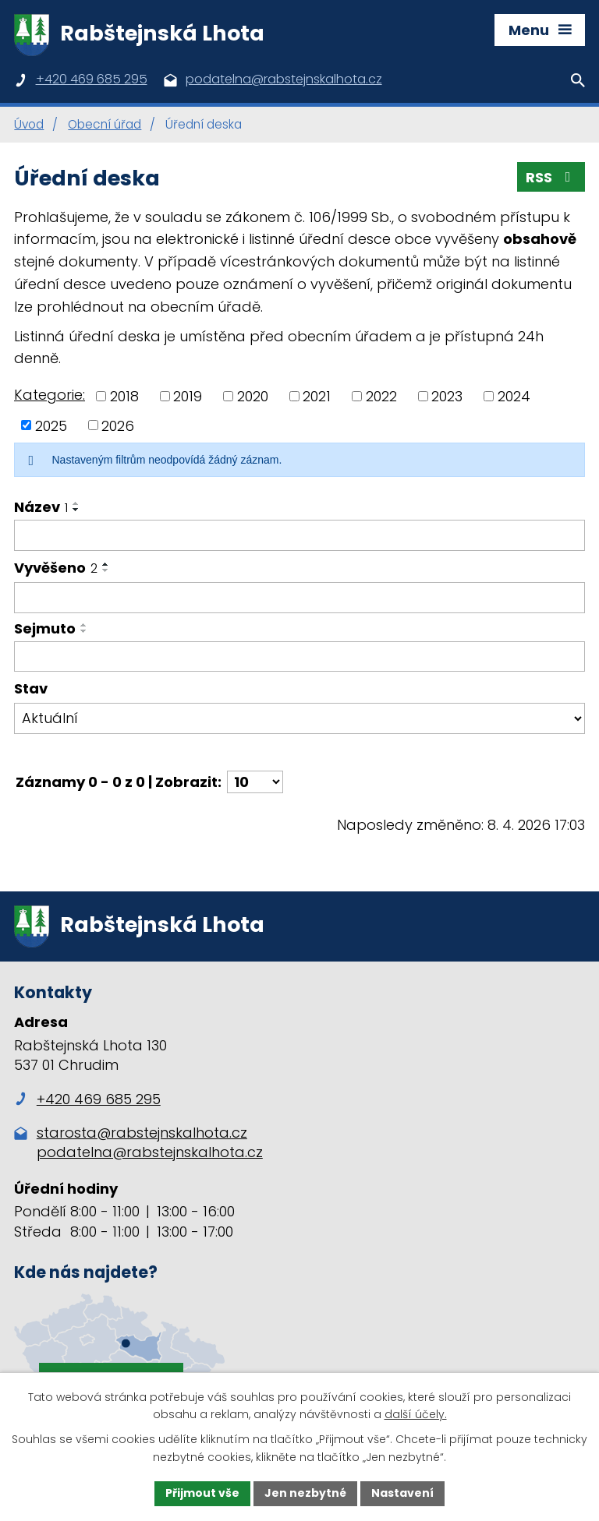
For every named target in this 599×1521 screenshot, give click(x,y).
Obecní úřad (104, 124)
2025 (51, 425)
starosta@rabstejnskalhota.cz (142, 1132)
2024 (514, 396)
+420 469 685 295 (87, 1099)
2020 (252, 396)
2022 (381, 396)
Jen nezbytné (305, 1493)
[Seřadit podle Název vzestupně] (76, 503)
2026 (117, 425)
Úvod (29, 124)
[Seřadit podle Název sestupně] (76, 509)
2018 (124, 396)
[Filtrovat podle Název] (299, 535)
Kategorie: (49, 394)
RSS (551, 177)
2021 (317, 396)
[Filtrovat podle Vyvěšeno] (299, 597)
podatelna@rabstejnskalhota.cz (150, 1152)
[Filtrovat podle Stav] (299, 718)
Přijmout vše (202, 1493)
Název (41, 507)
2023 (447, 396)
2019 (187, 396)
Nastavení (402, 1493)
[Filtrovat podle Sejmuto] (299, 656)
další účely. (416, 1415)
